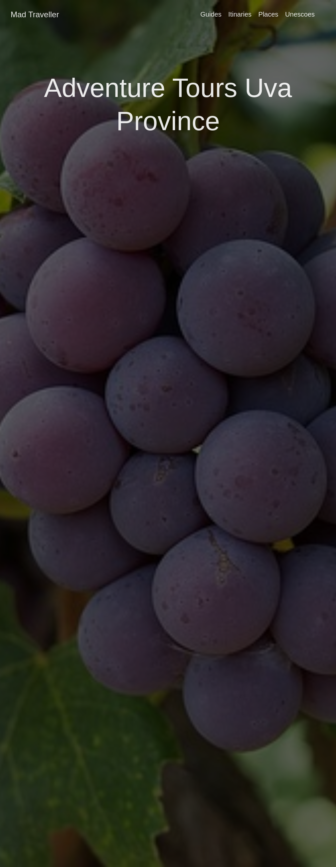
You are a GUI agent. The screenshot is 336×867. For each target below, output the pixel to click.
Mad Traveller (35, 14)
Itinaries (240, 14)
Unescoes (300, 14)
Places (268, 14)
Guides (210, 14)
